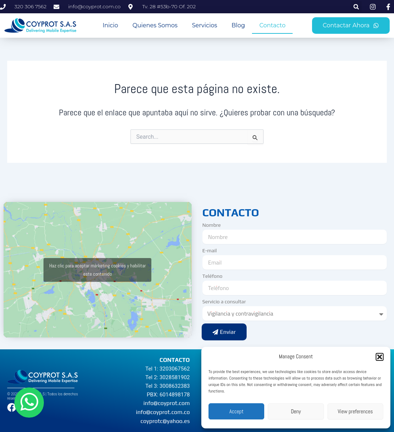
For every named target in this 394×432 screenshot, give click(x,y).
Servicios (204, 25)
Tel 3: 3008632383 (167, 386)
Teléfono (212, 276)
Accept (236, 411)
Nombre (211, 225)
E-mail (209, 250)
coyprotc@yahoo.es (165, 421)
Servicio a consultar (224, 301)
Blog (238, 25)
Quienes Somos (155, 25)
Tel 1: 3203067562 (167, 369)
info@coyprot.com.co (163, 412)
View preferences (355, 411)
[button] (379, 356)
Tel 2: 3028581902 (167, 377)
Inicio (110, 25)
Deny (296, 411)
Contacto (272, 25)
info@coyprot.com (166, 403)
